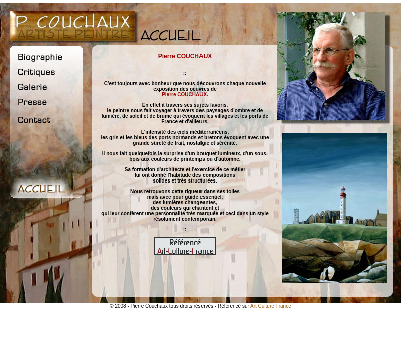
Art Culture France (270, 306)
